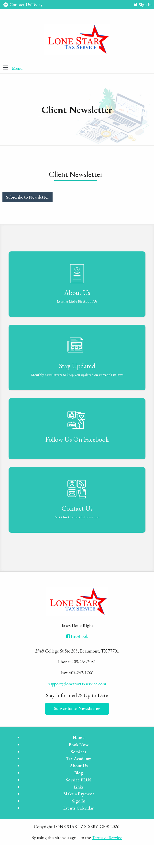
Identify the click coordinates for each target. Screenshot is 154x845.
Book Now (78, 744)
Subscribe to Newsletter (27, 197)
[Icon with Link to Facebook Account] (77, 636)
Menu (17, 68)
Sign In (143, 5)
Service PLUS (78, 780)
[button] (5, 68)
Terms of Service (107, 837)
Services (78, 752)
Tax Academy (78, 758)
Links (79, 787)
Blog (78, 773)
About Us (79, 765)
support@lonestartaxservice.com (77, 684)
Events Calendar (78, 808)
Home (79, 737)
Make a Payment (78, 794)
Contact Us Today (23, 4)
